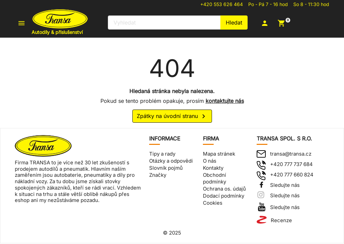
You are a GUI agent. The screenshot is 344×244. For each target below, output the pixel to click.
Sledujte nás (285, 186)
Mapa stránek (219, 155)
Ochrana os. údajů (224, 190)
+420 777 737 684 (291, 165)
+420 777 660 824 (291, 175)
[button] (269, 23)
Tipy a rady (162, 155)
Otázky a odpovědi (171, 162)
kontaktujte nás (225, 101)
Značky (157, 175)
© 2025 (172, 234)
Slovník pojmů (166, 168)
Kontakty (213, 168)
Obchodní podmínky (214, 179)
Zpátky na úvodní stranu (172, 117)
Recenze (281, 221)
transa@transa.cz (290, 155)
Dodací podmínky (223, 196)
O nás (209, 162)
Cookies (212, 203)
